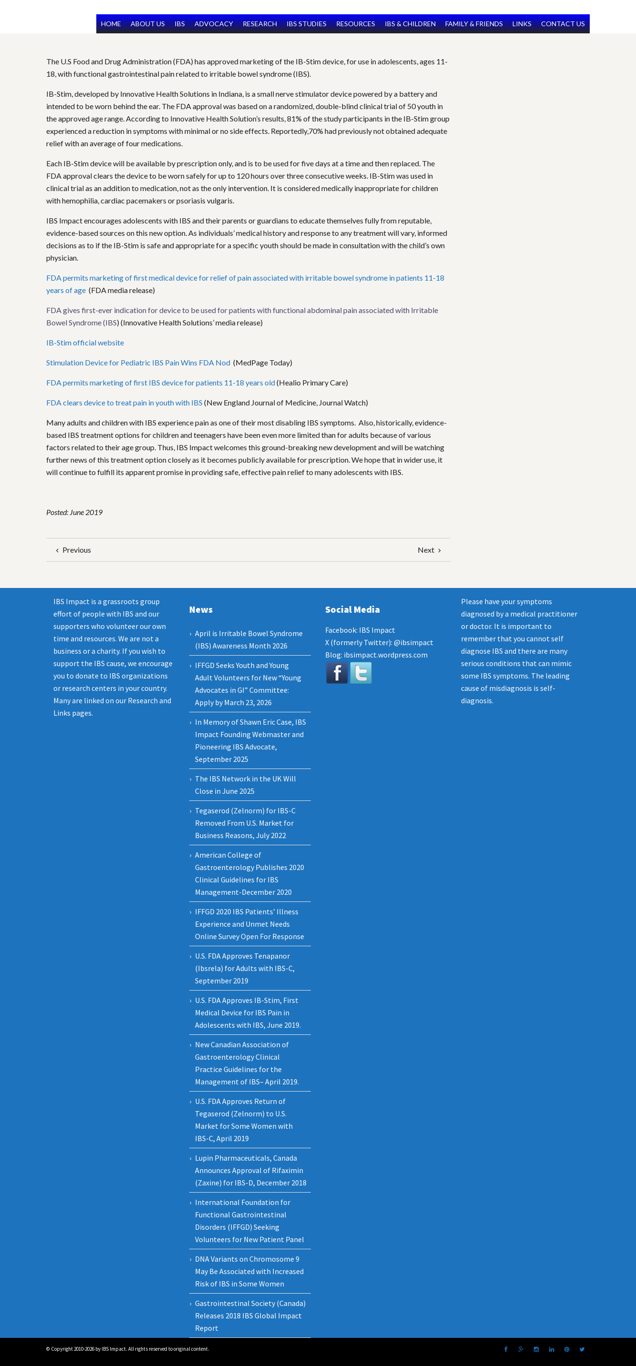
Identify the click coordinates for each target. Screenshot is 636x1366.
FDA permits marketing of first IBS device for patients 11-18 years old (160, 382)
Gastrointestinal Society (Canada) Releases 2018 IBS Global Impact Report (250, 1315)
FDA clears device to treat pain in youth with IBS (124, 402)
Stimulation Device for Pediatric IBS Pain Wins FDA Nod (139, 362)
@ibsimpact (413, 642)
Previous (72, 549)
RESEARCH (260, 24)
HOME (111, 24)
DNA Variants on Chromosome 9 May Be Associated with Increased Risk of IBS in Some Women (249, 1271)
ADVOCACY (214, 24)
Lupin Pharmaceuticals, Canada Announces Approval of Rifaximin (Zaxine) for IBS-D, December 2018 (251, 1170)
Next (430, 549)
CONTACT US (563, 24)
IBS (179, 24)
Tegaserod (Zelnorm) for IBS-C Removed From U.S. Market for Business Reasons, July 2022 (245, 823)
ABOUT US (148, 24)
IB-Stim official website (85, 342)
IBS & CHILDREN (410, 24)
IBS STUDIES (307, 24)
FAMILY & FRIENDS (474, 24)
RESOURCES (355, 24)
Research (143, 700)
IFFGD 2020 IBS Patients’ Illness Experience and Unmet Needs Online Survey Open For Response (249, 924)
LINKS (522, 24)
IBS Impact (377, 630)
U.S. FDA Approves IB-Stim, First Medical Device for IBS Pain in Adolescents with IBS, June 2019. (248, 1012)
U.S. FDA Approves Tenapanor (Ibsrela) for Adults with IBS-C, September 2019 (245, 968)
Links (62, 713)
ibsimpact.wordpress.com (385, 654)
